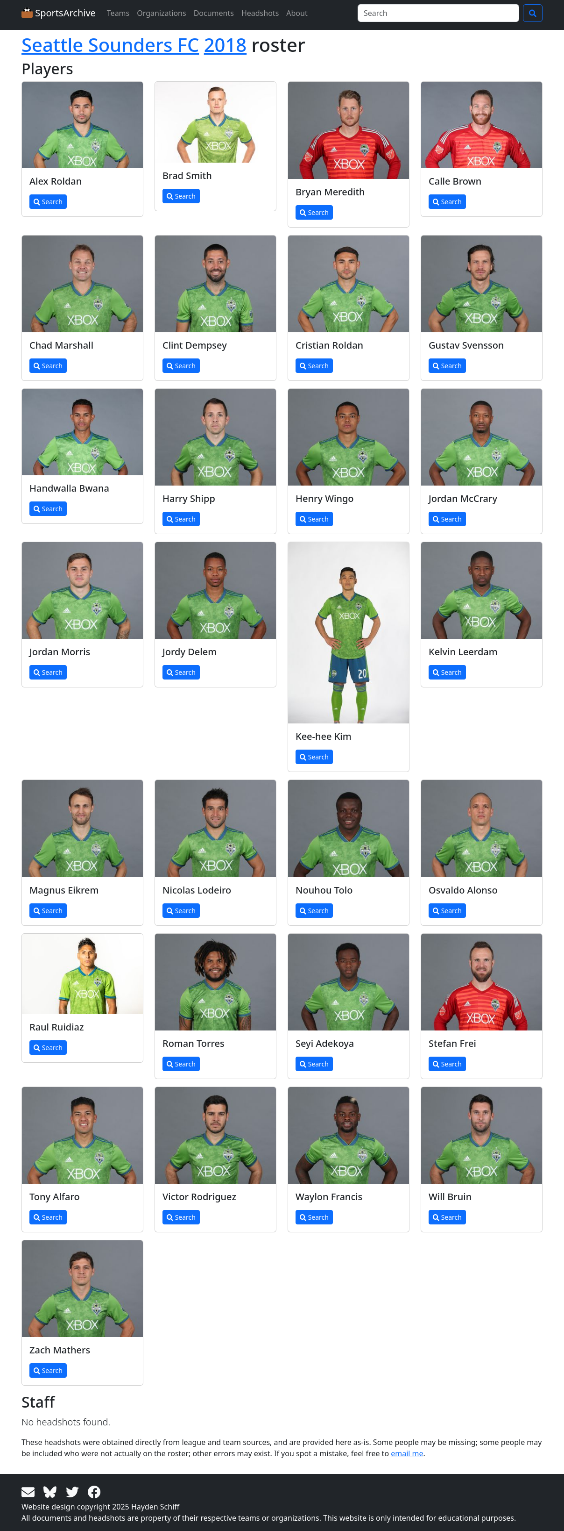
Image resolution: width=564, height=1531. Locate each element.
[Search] (438, 13)
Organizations (161, 13)
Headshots (260, 13)
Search (48, 202)
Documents (214, 13)
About (296, 13)
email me (407, 1453)
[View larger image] (82, 125)
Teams (118, 13)
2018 (225, 44)
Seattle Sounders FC (110, 44)
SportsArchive (58, 13)
